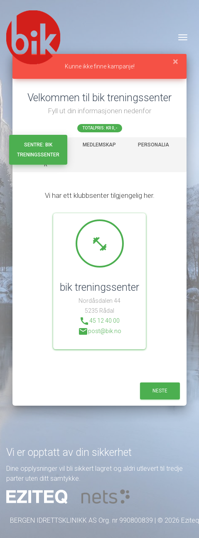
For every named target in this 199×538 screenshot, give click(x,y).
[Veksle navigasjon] (183, 37)
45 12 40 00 (99, 321)
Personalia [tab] (153, 145)
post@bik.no (99, 331)
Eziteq (190, 520)
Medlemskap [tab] (99, 145)
